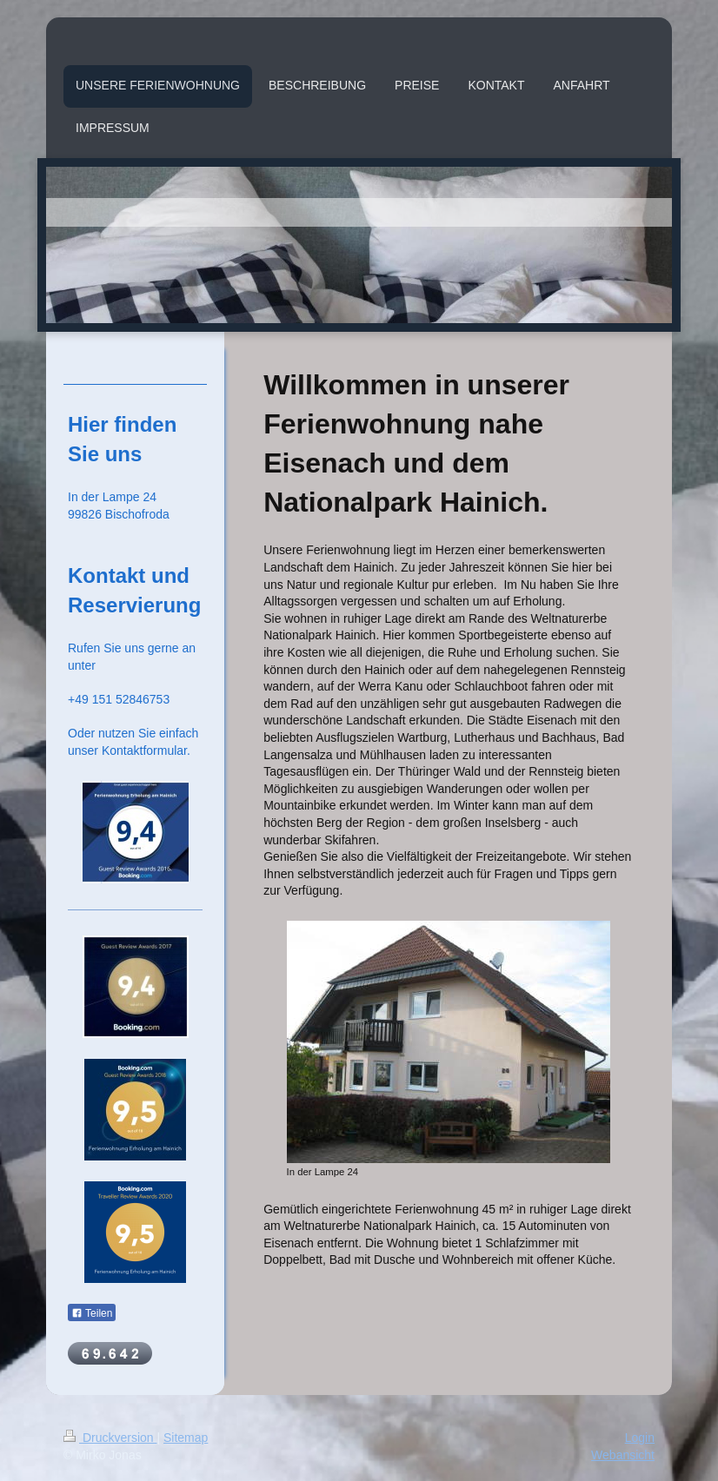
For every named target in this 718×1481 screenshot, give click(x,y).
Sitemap (185, 1438)
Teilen (91, 1313)
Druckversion (109, 1438)
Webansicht (623, 1455)
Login (640, 1438)
